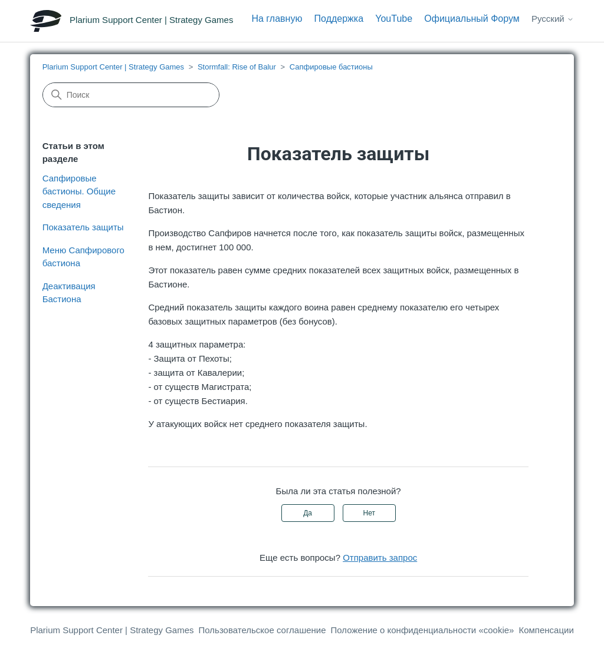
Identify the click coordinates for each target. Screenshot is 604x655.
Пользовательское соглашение (262, 630)
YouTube (393, 19)
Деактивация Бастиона (69, 293)
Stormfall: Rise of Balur (237, 66)
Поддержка (338, 19)
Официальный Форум (472, 19)
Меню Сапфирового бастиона (83, 257)
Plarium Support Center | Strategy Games (113, 66)
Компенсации (545, 630)
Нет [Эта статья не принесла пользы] (369, 513)
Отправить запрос (380, 558)
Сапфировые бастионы (331, 66)
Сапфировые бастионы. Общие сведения (79, 191)
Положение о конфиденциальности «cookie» (422, 630)
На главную (276, 19)
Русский (552, 19)
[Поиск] (131, 95)
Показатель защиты (83, 227)
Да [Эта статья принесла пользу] (307, 513)
